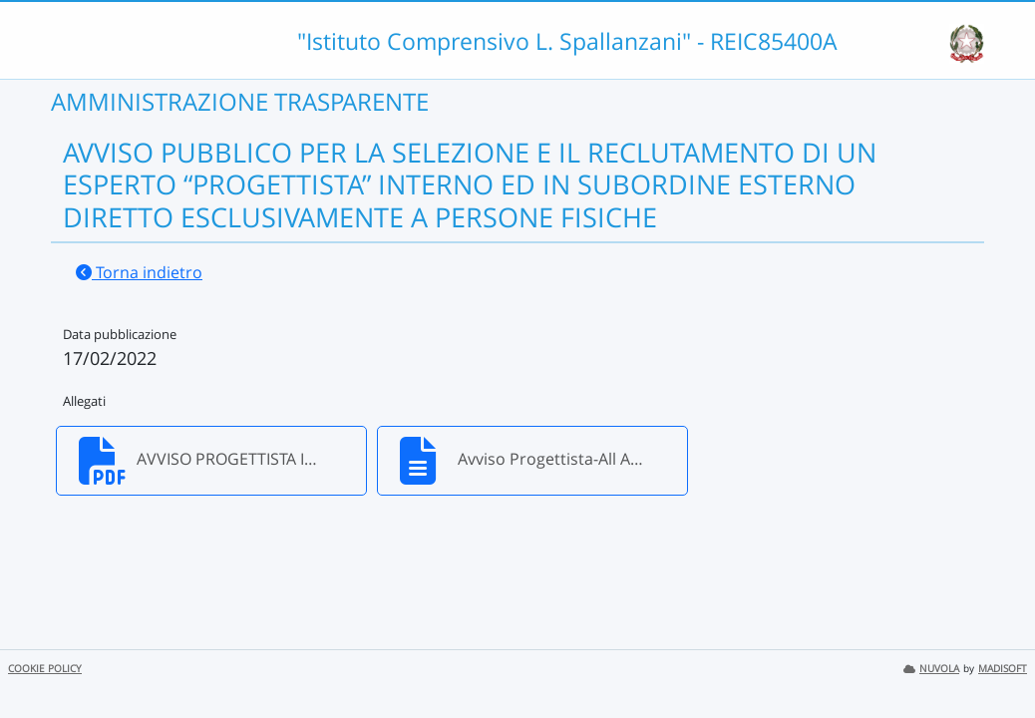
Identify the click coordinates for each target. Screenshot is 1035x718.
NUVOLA (931, 668)
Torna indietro (139, 272)
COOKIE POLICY (45, 668)
